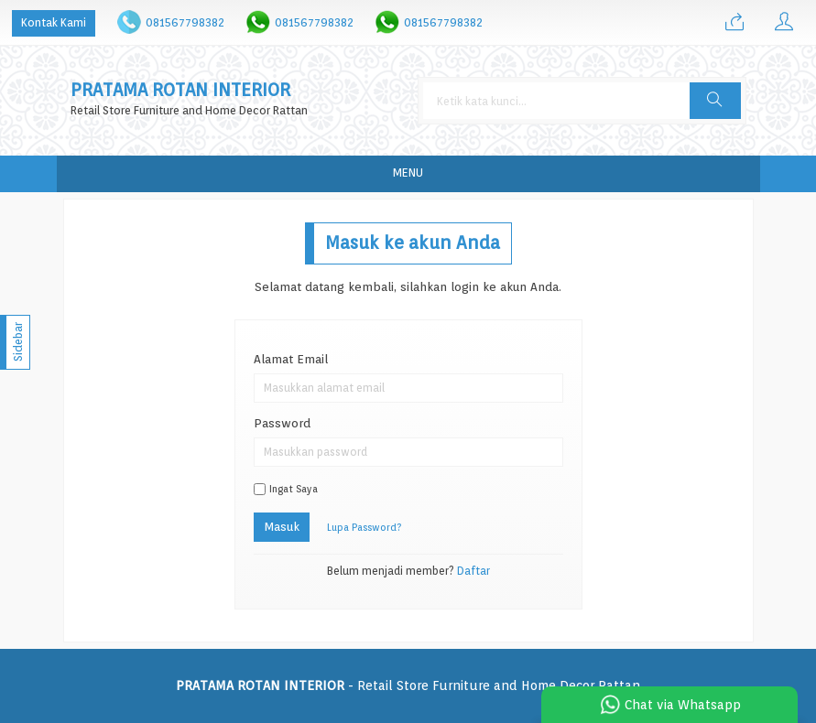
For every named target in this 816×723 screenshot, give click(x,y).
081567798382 (185, 22)
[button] (715, 100)
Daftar (473, 571)
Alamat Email (291, 358)
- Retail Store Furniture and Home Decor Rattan (408, 685)
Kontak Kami (53, 22)
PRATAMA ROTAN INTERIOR (180, 90)
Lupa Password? (364, 528)
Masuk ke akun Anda (412, 243)
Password (282, 422)
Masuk (281, 526)
